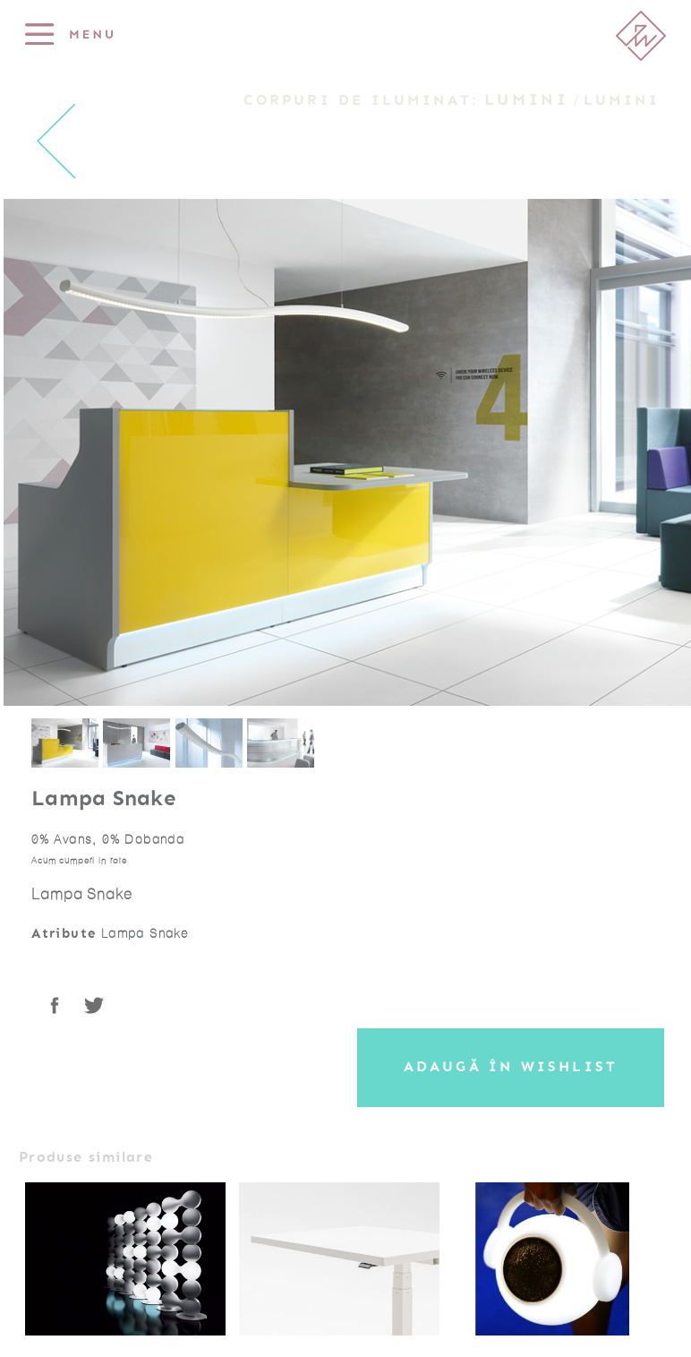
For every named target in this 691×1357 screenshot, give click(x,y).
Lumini (526, 99)
